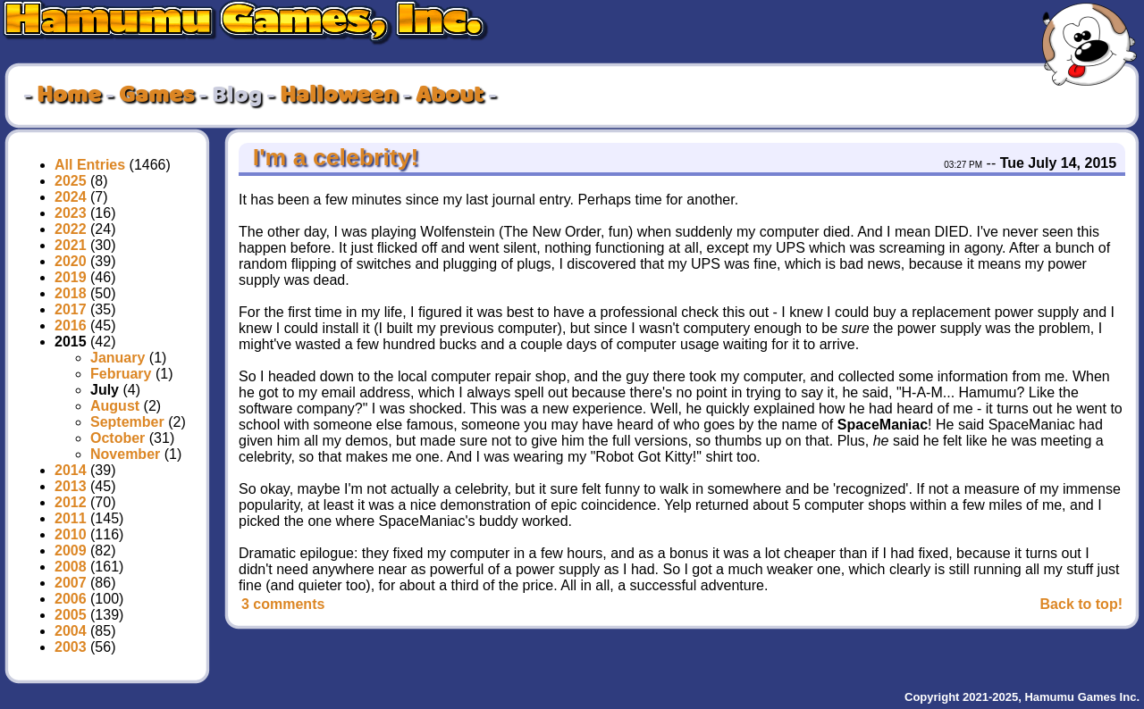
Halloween (339, 95)
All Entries (90, 164)
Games (156, 95)
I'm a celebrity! (332, 157)
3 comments (282, 604)
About (450, 95)
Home (69, 95)
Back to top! (1081, 604)
